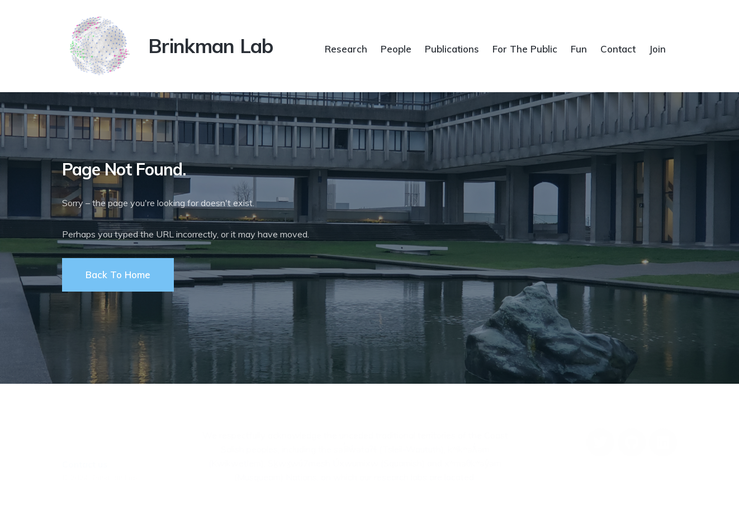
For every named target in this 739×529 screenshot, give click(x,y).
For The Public (524, 49)
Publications (452, 49)
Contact (618, 49)
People (396, 49)
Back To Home (118, 274)
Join (657, 49)
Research (346, 49)
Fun (579, 49)
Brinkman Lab (210, 46)
